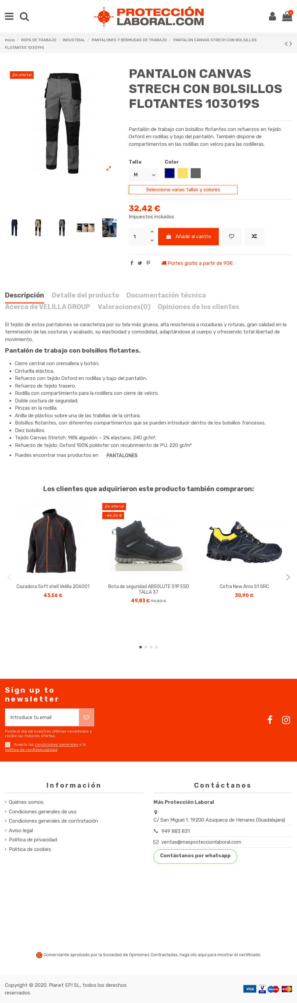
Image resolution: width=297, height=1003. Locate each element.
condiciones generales (56, 744)
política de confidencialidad (31, 749)
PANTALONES (122, 455)
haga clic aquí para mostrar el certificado (220, 954)
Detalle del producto (85, 295)
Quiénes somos (26, 802)
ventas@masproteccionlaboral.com (201, 842)
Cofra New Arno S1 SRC (244, 586)
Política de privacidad (33, 840)
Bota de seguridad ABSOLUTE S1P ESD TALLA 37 (148, 589)
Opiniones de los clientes (198, 307)
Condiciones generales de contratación (53, 821)
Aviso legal (21, 830)
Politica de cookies (30, 849)
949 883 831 (175, 831)
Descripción (24, 295)
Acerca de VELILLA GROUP (47, 307)
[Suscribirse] (86, 717)
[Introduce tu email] (42, 717)
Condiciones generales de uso (43, 812)
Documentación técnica (166, 295)
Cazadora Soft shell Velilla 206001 (52, 586)
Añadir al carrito (189, 236)
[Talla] (143, 174)
